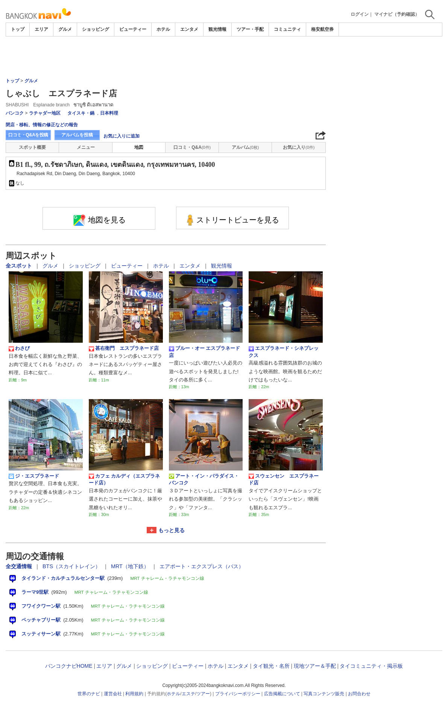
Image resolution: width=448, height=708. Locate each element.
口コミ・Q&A (192, 147)
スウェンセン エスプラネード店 (284, 479)
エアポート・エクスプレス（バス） (201, 566)
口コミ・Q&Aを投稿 (28, 135)
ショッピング (95, 29)
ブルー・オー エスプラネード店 (204, 351)
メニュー (86, 147)
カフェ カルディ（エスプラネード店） (124, 479)
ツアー (203, 693)
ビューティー (132, 29)
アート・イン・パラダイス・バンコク (204, 479)
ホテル (163, 29)
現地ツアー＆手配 (315, 666)
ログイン (360, 14)
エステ (188, 693)
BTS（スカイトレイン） (72, 566)
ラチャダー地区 (45, 113)
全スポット (19, 266)
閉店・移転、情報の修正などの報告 (42, 124)
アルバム (245, 147)
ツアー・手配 (250, 29)
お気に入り (298, 147)
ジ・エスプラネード (34, 476)
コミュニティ (287, 29)
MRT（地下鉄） (130, 566)
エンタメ (189, 29)
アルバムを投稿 (77, 135)
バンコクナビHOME (69, 666)
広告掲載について (282, 693)
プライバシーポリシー (237, 693)
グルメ (65, 29)
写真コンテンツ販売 (324, 693)
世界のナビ (88, 693)
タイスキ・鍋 (80, 113)
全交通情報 (19, 566)
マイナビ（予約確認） (396, 14)
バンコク (15, 113)
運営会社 (113, 693)
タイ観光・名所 (271, 666)
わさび (19, 348)
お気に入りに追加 (121, 136)
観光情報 (217, 29)
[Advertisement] (224, 57)
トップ (17, 29)
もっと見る (171, 530)
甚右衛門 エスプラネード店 (124, 348)
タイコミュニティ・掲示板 (371, 666)
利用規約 (134, 693)
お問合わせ (359, 693)
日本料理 (109, 113)
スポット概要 (32, 147)
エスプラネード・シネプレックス (284, 351)
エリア (41, 29)
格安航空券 (322, 29)
